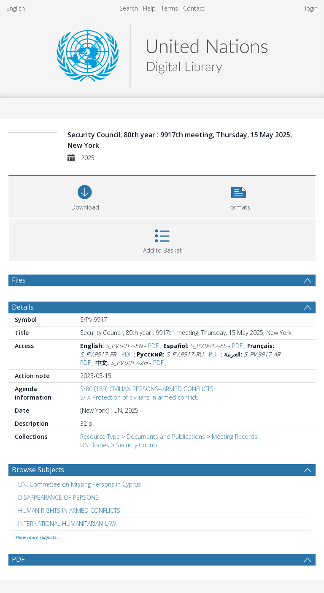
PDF (153, 346)
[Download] (85, 196)
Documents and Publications (166, 437)
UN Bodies (94, 445)
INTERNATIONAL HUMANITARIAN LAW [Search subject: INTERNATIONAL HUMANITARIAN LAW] (67, 524)
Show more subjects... (37, 537)
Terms (169, 8)
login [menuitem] (311, 8)
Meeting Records (234, 437)
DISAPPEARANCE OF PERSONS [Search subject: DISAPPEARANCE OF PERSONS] (58, 497)
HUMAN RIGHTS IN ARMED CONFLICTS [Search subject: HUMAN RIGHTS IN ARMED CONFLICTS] (69, 510)
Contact (194, 8)
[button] (238, 196)
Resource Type (100, 437)
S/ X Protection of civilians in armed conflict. (139, 397)
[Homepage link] (162, 53)
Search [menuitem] (128, 8)
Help (149, 8)
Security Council (137, 445)
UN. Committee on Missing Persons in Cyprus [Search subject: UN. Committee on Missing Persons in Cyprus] (79, 484)
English (15, 8)
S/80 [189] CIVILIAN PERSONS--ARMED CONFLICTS (146, 389)
